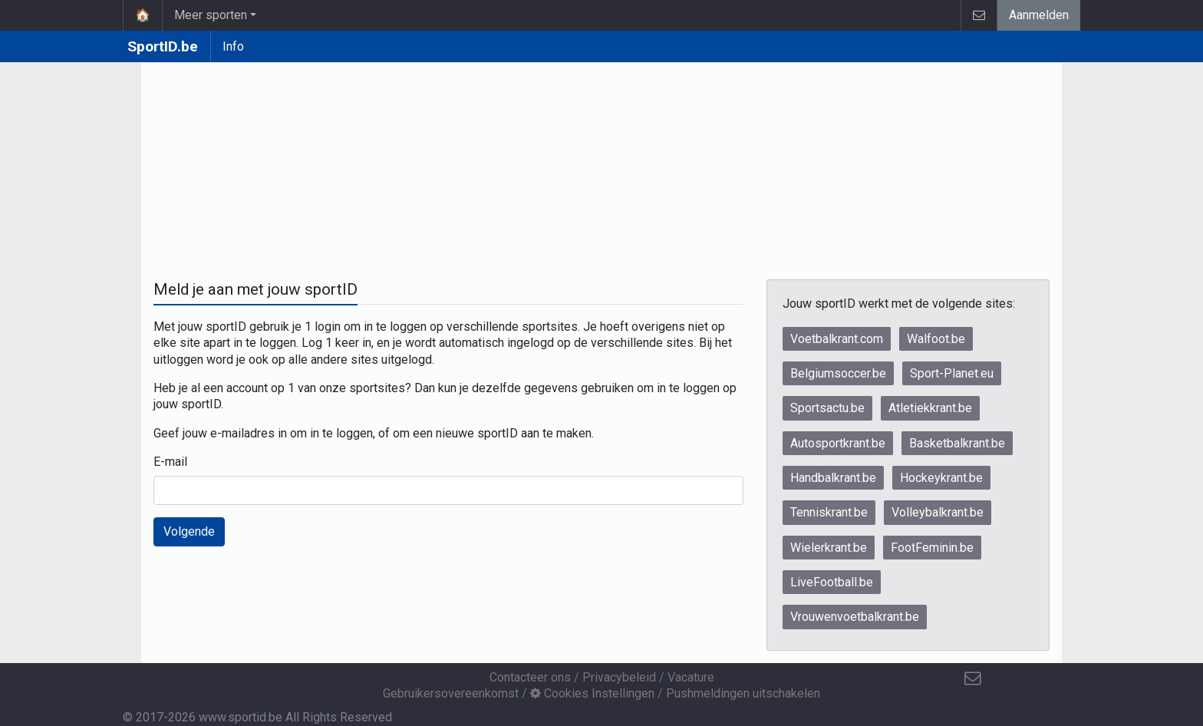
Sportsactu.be (827, 408)
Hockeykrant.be (941, 477)
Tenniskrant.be (829, 512)
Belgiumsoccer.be (838, 373)
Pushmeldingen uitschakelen (743, 693)
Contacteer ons (530, 677)
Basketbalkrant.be (957, 443)
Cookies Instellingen (592, 693)
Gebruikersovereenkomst (451, 693)
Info (233, 46)
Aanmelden (1039, 15)
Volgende (189, 531)
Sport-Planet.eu (952, 373)
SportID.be (162, 46)
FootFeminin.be (932, 547)
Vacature (690, 677)
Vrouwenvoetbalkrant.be (854, 616)
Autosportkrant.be (837, 443)
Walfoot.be (936, 339)
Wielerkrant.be (828, 547)
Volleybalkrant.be (938, 512)
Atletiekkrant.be (930, 408)
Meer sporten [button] (210, 15)
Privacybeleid (619, 677)
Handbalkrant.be (833, 477)
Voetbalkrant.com (836, 339)
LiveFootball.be (831, 582)
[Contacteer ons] (972, 678)
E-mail (170, 461)
